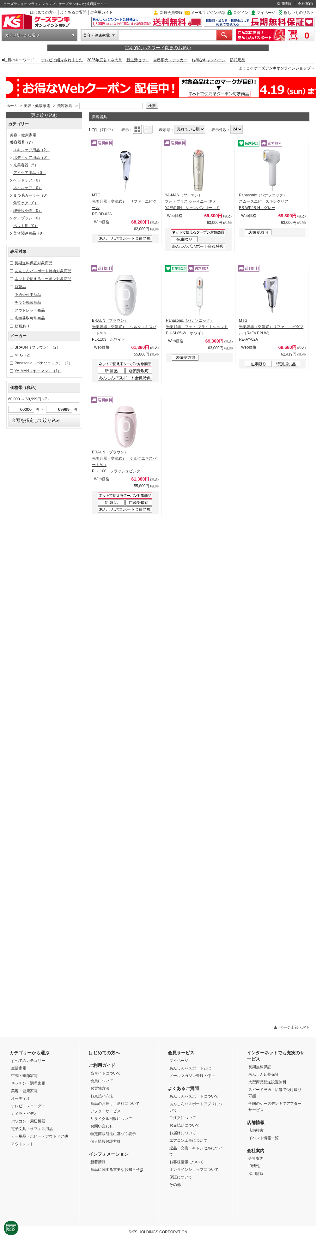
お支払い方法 (101, 1096)
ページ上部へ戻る (294, 1027)
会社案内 (305, 4)
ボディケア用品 (31, 157)
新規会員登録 (171, 12)
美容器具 (64, 106)
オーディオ (20, 1098)
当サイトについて (105, 1073)
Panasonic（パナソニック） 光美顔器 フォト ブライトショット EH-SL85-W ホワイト (197, 326)
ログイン (240, 12)
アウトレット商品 (30, 310)
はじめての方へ (43, 12)
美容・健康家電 (96, 35)
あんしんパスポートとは (190, 1068)
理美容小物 (27, 210)
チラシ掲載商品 (28, 302)
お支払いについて (184, 1125)
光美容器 (25, 165)
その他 (175, 1184)
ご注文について (182, 1118)
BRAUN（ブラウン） (37, 347)
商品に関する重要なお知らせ (116, 1169)
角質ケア (25, 203)
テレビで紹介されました (62, 60)
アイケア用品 (29, 173)
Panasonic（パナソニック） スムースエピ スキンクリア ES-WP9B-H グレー (263, 201)
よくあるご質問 (73, 12)
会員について (101, 1081)
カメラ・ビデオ (24, 1113)
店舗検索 (256, 1130)
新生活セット (137, 60)
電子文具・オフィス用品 (32, 1129)
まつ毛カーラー (31, 195)
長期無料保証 (259, 1067)
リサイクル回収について (111, 1118)
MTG (24, 355)
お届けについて (182, 1133)
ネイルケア (27, 188)
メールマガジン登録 (208, 12)
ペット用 (25, 226)
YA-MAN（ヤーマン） (38, 371)
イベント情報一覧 (263, 1138)
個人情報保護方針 (105, 1141)
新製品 (20, 286)
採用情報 (284, 4)
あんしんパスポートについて (194, 1096)
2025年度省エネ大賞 (104, 60)
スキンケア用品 (31, 150)
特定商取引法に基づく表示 (113, 1134)
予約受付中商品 (28, 294)
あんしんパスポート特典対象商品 (43, 271)
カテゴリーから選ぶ (22, 35)
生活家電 (18, 1068)
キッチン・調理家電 (28, 1083)
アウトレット (22, 1144)
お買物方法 (99, 1088)
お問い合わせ (101, 1126)
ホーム (12, 106)
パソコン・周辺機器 (28, 1121)
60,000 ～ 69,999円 (29, 399)
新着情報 (98, 1162)
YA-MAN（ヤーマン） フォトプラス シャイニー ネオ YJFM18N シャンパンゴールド (192, 201)
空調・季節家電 (24, 1076)
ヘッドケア (27, 180)
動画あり (22, 326)
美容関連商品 (29, 233)
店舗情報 (255, 1122)
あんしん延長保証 (263, 1074)
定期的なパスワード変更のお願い (158, 47)
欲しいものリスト (299, 12)
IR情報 (254, 1166)
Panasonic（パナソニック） (43, 363)
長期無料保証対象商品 (33, 263)
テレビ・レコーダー (28, 1106)
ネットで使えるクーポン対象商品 (43, 279)
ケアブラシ (27, 218)
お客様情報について (186, 1162)
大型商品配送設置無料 (267, 1082)
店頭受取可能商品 (30, 318)
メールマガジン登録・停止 (192, 1076)
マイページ (266, 12)
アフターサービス (105, 1111)
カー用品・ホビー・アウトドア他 (39, 1136)
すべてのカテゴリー (28, 1060)
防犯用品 (237, 60)
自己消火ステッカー (170, 60)
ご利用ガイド (101, 12)
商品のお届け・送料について (115, 1103)
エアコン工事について (188, 1140)
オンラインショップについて (194, 1169)
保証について (180, 1177)
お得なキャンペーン (208, 60)
